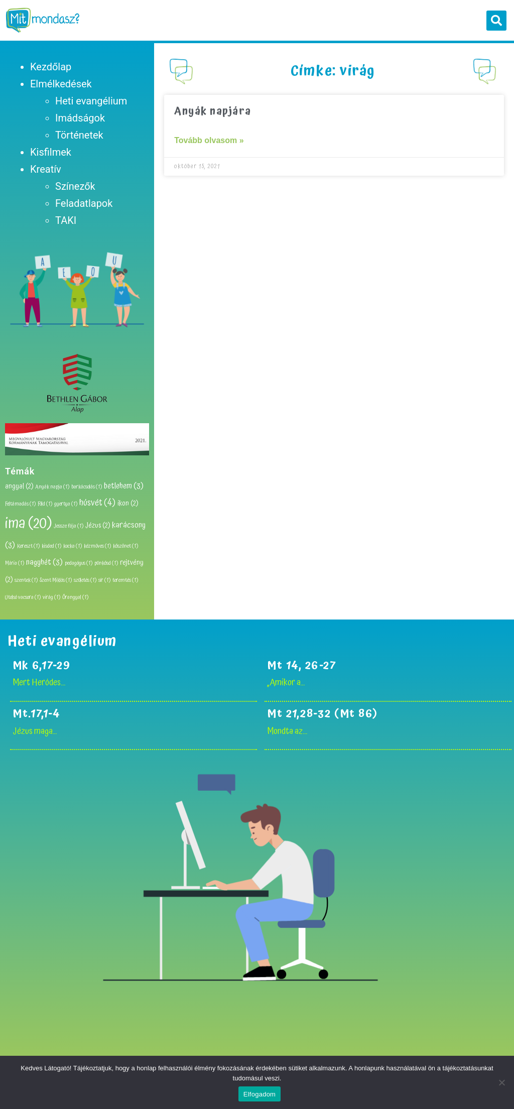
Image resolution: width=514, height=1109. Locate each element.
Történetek (79, 135)
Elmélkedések (61, 84)
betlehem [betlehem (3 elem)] (124, 485)
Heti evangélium (91, 101)
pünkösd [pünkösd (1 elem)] (106, 563)
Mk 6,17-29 (41, 665)
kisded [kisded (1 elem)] (51, 546)
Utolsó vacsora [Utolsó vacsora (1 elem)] (23, 597)
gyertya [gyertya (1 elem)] (65, 504)
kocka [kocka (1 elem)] (72, 546)
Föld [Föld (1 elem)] (45, 504)
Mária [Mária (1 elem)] (14, 563)
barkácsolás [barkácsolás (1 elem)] (86, 486)
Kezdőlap (50, 67)
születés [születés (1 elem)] (85, 580)
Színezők (75, 186)
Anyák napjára (212, 111)
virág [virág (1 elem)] (51, 597)
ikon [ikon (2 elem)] (127, 503)
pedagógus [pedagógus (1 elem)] (78, 563)
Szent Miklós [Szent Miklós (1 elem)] (56, 580)
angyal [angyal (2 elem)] (19, 486)
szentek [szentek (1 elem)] (26, 580)
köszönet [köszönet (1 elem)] (125, 546)
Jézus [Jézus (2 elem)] (97, 525)
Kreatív (45, 169)
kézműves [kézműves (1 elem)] (97, 546)
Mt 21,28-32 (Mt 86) (324, 713)
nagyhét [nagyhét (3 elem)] (44, 562)
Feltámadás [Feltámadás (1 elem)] (20, 504)
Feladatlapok (83, 203)
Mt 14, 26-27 (301, 665)
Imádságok (80, 118)
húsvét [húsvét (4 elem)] (97, 503)
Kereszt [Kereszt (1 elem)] (28, 546)
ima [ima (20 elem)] (28, 523)
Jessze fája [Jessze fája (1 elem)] (68, 526)
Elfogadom (259, 1094)
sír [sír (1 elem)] (104, 580)
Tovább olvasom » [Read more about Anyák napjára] (208, 140)
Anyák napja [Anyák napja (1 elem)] (52, 486)
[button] (496, 21)
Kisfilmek (50, 152)
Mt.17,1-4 (37, 713)
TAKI (65, 220)
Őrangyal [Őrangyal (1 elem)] (75, 597)
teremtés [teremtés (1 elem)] (125, 580)
